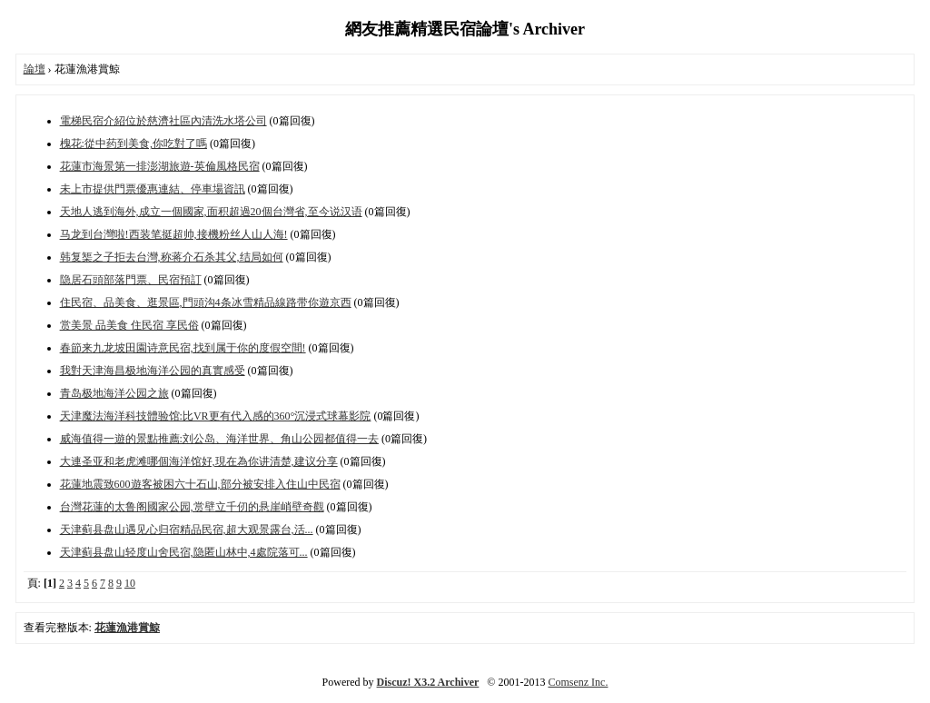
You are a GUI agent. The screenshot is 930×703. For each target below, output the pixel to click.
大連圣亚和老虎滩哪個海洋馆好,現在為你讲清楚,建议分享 (199, 461)
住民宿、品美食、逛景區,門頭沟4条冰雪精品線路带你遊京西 (205, 302)
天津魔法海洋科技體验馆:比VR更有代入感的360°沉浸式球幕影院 (215, 416)
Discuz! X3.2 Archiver (428, 682)
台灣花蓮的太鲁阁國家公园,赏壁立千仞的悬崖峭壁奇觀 (192, 506)
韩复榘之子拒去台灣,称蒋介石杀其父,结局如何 (171, 257)
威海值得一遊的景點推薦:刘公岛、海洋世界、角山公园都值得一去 (219, 438)
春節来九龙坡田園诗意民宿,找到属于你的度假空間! (183, 348)
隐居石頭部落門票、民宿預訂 (131, 279)
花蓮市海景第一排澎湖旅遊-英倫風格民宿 (160, 166)
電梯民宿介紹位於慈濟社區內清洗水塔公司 (163, 120)
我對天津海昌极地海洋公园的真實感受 (152, 370)
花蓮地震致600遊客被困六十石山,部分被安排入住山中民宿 (200, 484)
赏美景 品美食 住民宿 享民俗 (129, 325)
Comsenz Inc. (578, 682)
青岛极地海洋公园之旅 (114, 393)
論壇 (34, 69)
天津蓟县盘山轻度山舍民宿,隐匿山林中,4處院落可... (184, 552)
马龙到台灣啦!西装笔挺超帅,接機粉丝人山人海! (174, 234)
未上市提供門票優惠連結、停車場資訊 (152, 189)
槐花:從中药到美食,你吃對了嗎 (133, 143)
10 (129, 583)
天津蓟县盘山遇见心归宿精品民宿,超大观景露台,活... (186, 529)
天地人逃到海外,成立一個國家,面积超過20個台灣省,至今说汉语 (211, 211)
